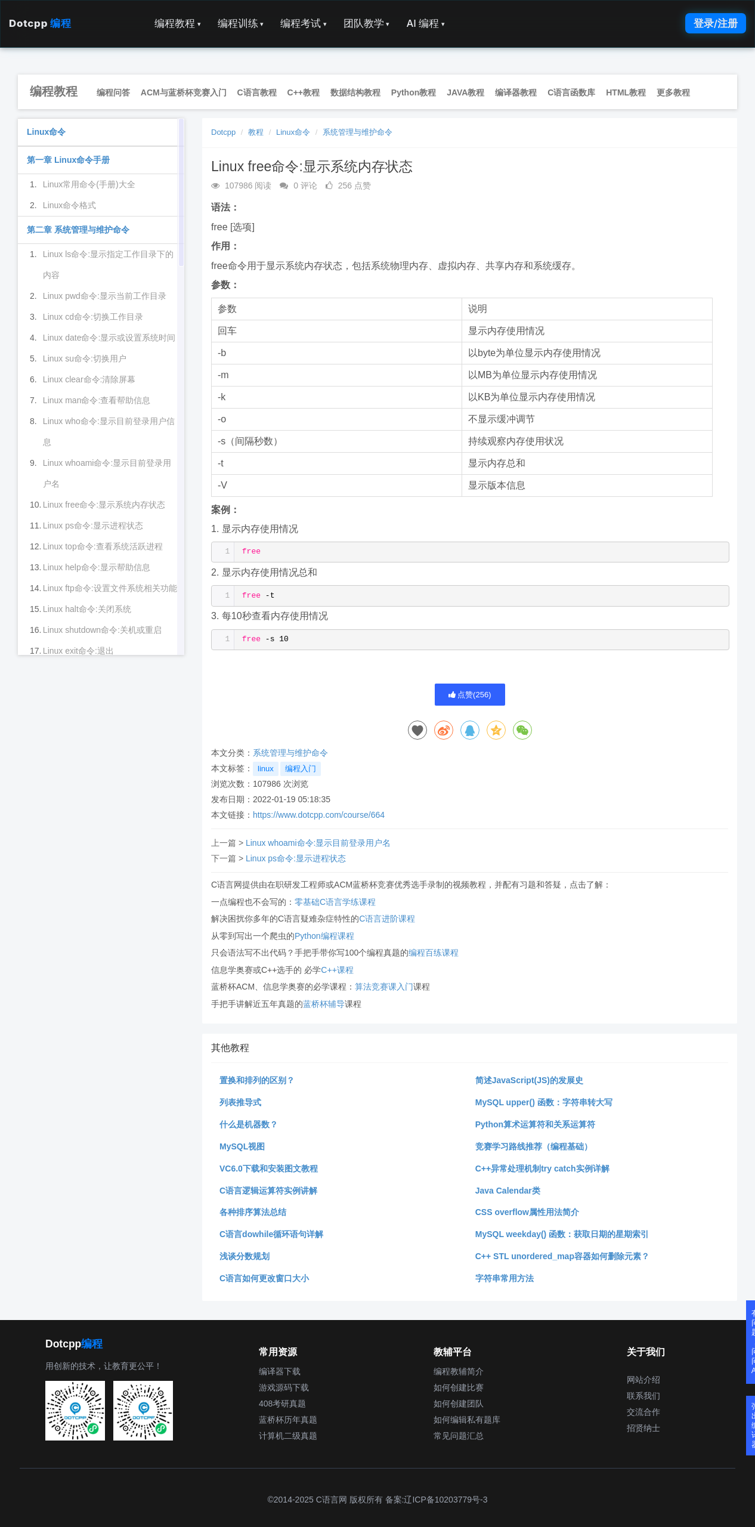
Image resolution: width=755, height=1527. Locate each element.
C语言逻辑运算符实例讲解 (268, 1190)
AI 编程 (425, 23)
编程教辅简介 (459, 1371)
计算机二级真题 (288, 1436)
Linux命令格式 (69, 205)
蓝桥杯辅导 (324, 1004)
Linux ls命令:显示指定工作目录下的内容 (108, 264)
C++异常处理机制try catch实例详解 (542, 1168)
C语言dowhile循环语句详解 (271, 1234)
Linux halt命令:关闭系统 (87, 609)
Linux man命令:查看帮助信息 (96, 400)
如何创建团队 (459, 1403)
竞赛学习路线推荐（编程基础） (533, 1146)
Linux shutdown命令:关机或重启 (102, 630)
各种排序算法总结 (252, 1212)
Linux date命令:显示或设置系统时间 (109, 337)
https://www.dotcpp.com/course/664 (319, 815)
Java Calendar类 (507, 1190)
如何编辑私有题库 (467, 1419)
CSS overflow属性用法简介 (527, 1212)
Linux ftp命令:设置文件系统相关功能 (110, 588)
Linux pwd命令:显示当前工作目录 (104, 296)
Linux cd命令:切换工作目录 (93, 317)
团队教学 (367, 23)
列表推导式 (240, 1102)
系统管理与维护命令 (357, 132)
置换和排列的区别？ (257, 1080)
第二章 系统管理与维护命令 (78, 229)
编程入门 (300, 768)
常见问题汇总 (459, 1436)
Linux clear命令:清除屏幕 (89, 379)
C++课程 (337, 970)
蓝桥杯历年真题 (288, 1419)
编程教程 (177, 23)
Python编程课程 (324, 936)
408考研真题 (282, 1403)
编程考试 (303, 23)
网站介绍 (643, 1379)
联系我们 (643, 1396)
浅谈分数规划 (244, 1256)
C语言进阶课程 (387, 918)
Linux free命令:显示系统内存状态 (104, 504)
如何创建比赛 (459, 1387)
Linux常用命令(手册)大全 (89, 184)
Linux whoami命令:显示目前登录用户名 (318, 843)
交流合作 (643, 1412)
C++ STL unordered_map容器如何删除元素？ (562, 1256)
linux (266, 768)
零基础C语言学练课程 (335, 902)
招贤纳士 (643, 1428)
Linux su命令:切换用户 (84, 358)
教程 (256, 132)
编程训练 (241, 23)
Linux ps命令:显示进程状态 (296, 858)
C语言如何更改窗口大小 (264, 1278)
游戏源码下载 (284, 1387)
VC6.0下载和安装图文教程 (268, 1168)
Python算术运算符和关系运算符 (535, 1124)
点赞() (469, 694)
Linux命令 (293, 132)
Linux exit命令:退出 (78, 651)
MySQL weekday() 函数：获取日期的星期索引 (562, 1234)
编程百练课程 (434, 952)
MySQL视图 (242, 1146)
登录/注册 (716, 23)
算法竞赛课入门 (384, 986)
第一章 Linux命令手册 (68, 160)
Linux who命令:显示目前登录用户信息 (109, 431)
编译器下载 (280, 1371)
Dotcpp (40, 23)
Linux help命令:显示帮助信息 (96, 567)
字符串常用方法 (504, 1278)
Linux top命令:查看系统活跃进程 (103, 546)
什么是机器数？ (248, 1124)
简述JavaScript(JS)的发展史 (529, 1080)
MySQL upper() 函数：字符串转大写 (543, 1102)
